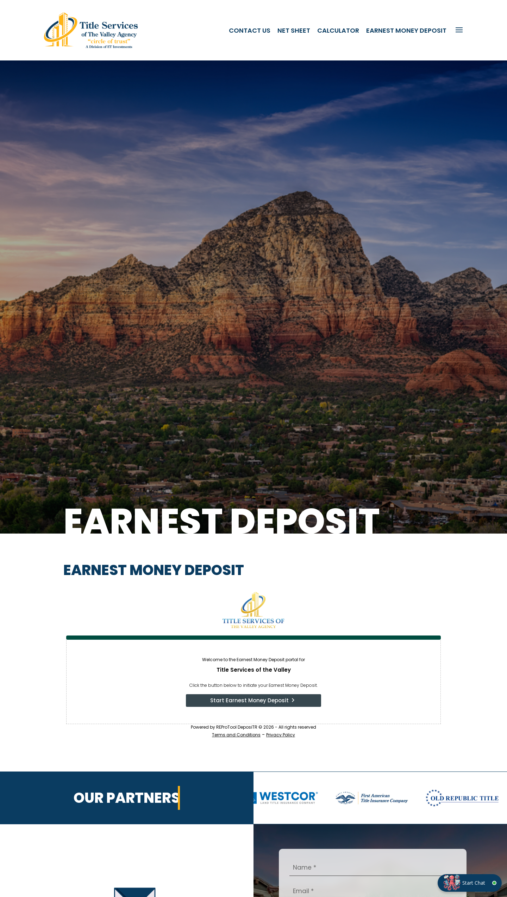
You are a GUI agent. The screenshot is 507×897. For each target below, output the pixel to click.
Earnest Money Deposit (406, 30)
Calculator (338, 30)
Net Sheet (293, 30)
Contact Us (249, 30)
